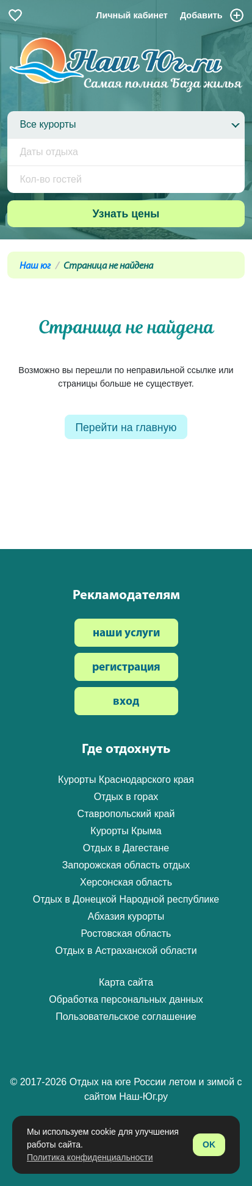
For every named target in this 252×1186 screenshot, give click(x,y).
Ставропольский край (126, 814)
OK (209, 1144)
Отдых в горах (126, 796)
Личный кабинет (132, 15)
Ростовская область (126, 933)
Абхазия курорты (126, 916)
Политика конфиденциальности (90, 1157)
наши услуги (126, 633)
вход (126, 702)
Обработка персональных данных (126, 999)
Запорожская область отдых (126, 865)
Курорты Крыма (125, 831)
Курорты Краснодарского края (126, 779)
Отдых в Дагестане (126, 848)
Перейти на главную (125, 427)
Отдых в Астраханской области (125, 950)
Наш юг (35, 266)
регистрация (126, 668)
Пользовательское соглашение (126, 1016)
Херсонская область (126, 882)
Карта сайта (126, 982)
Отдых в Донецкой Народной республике (126, 899)
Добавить (212, 15)
